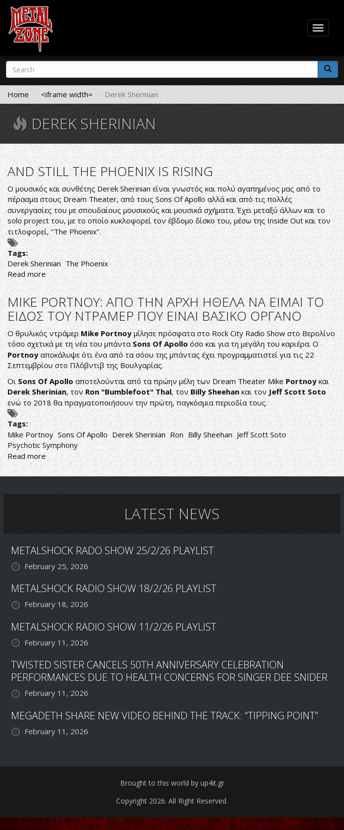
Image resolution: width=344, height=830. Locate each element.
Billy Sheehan (210, 434)
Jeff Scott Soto (261, 434)
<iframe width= (67, 94)
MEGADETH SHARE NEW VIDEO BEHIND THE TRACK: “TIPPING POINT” (164, 715)
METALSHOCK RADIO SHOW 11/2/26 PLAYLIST (113, 626)
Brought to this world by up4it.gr (172, 783)
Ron (176, 434)
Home (18, 94)
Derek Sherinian (34, 263)
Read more (26, 274)
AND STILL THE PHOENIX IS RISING (110, 171)
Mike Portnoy (30, 434)
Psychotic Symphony (42, 445)
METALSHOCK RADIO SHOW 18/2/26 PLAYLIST (113, 588)
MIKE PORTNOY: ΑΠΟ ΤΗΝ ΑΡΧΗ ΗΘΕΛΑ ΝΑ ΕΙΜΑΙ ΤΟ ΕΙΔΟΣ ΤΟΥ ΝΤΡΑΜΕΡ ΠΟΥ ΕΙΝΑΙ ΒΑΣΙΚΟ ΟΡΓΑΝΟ (165, 309)
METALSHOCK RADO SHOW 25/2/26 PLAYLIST (112, 550)
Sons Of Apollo (83, 434)
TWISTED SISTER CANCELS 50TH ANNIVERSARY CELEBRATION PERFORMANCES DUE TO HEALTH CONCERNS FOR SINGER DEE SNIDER (169, 671)
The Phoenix (86, 263)
